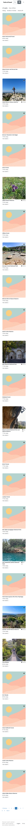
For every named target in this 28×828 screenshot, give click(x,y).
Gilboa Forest (5, 233)
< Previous (4, 808)
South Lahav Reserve (7, 760)
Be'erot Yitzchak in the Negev (10, 135)
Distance (20, 10)
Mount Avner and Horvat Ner (10, 69)
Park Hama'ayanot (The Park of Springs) (12, 596)
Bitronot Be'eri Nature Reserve (10, 298)
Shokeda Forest (6, 397)
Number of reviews (11, 10)
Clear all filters (12, 8)
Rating (4, 10)
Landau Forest (6, 497)
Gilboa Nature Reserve (8, 200)
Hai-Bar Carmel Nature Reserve (10, 629)
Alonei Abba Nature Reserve (9, 793)
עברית (23, 823)
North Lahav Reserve (7, 331)
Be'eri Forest (5, 464)
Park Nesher (5, 662)
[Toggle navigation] (23, 2)
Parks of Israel (7, 2)
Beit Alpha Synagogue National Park (11, 529)
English (18, 823)
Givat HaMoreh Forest (8, 728)
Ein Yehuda (5, 695)
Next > (8, 810)
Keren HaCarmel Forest (8, 36)
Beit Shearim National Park (9, 364)
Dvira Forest (5, 167)
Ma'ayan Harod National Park (10, 266)
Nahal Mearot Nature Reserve (10, 102)
